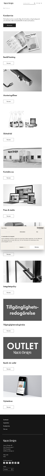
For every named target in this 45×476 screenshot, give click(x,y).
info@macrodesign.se (8, 451)
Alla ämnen (9, 25)
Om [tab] (37, 231)
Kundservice (6, 426)
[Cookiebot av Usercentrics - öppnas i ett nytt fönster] (38, 228)
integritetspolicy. (16, 241)
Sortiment (5, 420)
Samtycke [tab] (8, 231)
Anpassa (22, 247)
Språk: (4, 466)
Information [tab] (22, 231)
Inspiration (6, 423)
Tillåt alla (37, 247)
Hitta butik (5, 455)
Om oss (5, 429)
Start (4, 8)
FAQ (4, 456)
